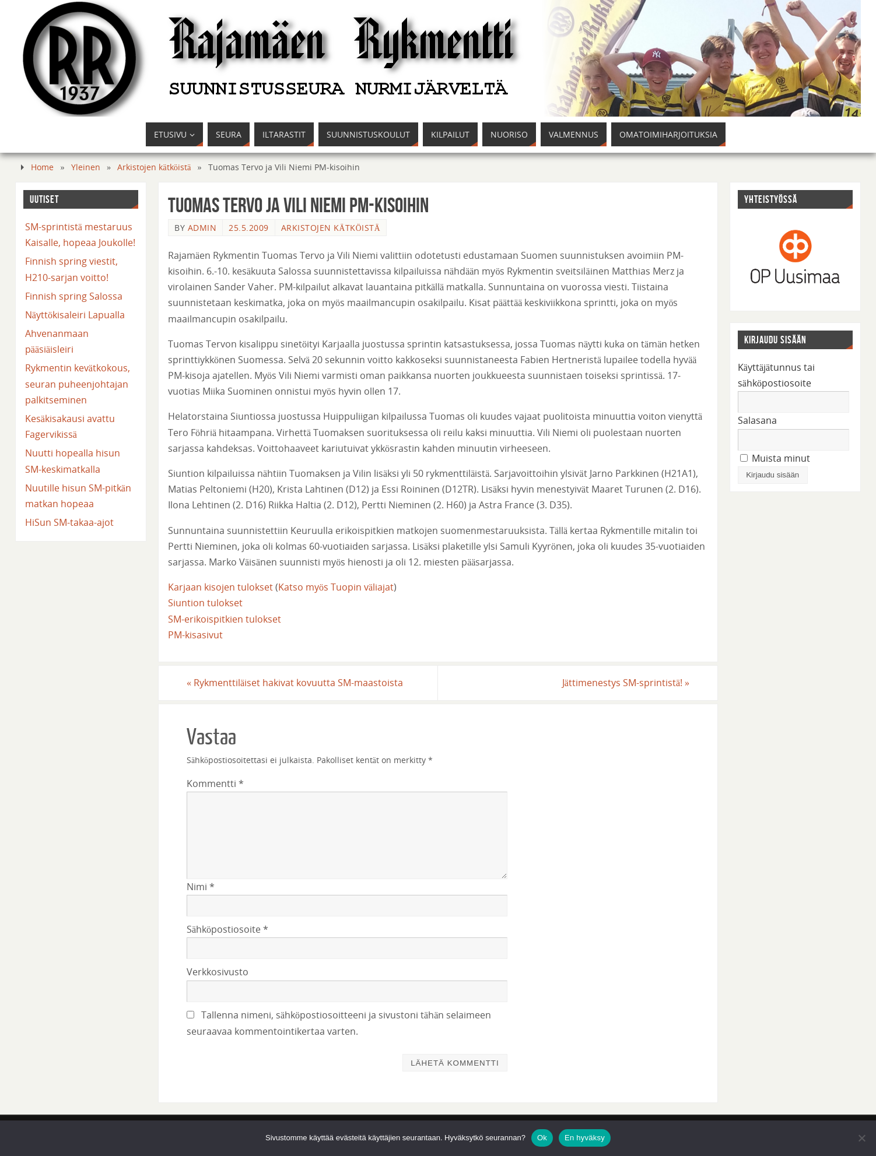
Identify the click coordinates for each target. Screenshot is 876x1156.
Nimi (201, 886)
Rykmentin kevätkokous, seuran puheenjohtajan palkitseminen (77, 383)
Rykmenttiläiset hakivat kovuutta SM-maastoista (295, 682)
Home (42, 167)
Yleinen (85, 167)
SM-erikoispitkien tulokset (224, 619)
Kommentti (215, 783)
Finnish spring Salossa (73, 296)
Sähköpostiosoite (227, 929)
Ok (542, 1137)
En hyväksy (585, 1137)
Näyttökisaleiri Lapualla (75, 314)
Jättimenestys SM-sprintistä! (625, 682)
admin (202, 227)
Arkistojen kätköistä (154, 167)
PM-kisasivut (195, 634)
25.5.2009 (249, 227)
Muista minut (775, 458)
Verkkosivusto (217, 971)
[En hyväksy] (861, 1138)
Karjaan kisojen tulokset (220, 587)
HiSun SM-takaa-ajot (69, 522)
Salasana (757, 420)
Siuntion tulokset (205, 602)
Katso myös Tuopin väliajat (336, 587)
